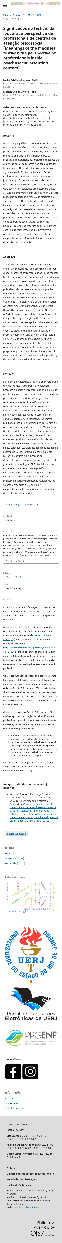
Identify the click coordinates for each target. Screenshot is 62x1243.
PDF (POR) (13, 504)
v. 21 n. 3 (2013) (33, 15)
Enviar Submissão (16, 833)
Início (6, 15)
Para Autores (11, 1103)
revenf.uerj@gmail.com (26, 1207)
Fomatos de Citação (15, 561)
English (9, 853)
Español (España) (14, 858)
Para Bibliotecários (14, 1108)
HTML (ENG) (33, 504)
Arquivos (17, 15)
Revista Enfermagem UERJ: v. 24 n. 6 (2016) (34, 819)
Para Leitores (11, 1098)
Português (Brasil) (15, 863)
